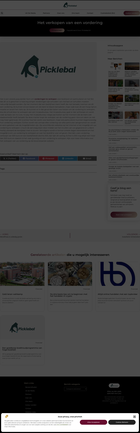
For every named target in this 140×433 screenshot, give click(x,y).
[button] (134, 417)
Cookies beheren (122, 422)
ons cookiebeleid (62, 424)
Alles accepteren (93, 422)
